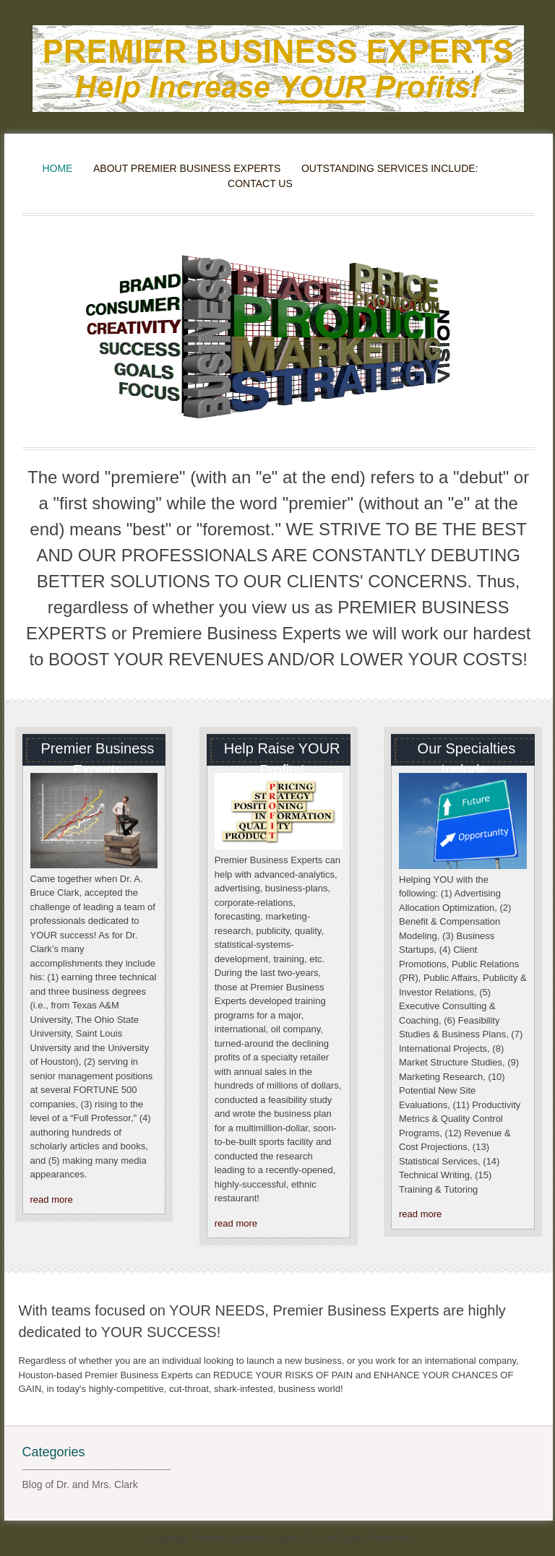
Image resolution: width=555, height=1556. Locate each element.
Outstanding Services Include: (389, 168)
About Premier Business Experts (186, 168)
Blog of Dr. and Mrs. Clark (80, 1484)
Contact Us (260, 183)
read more (51, 1199)
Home (57, 168)
